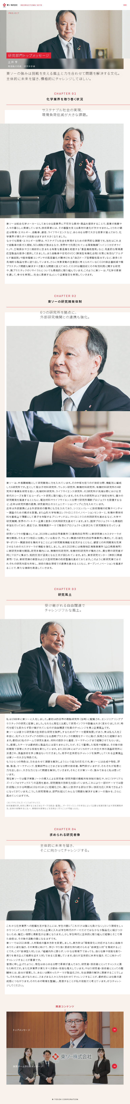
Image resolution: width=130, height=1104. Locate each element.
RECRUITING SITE (31, 5)
